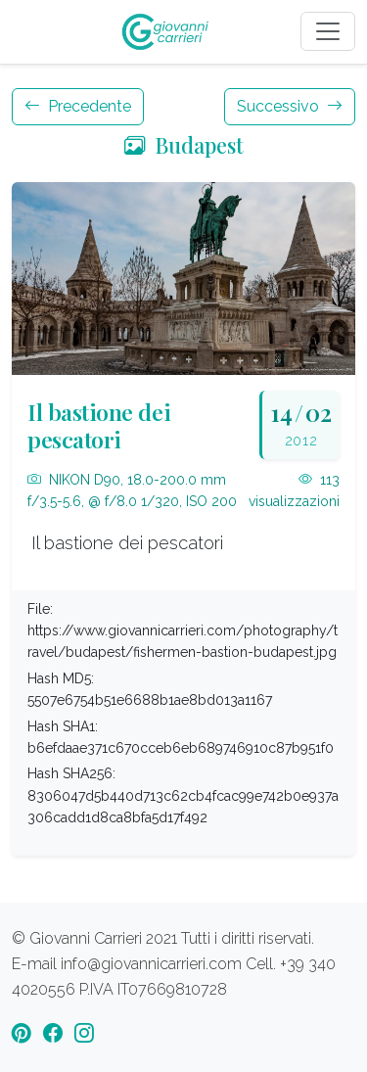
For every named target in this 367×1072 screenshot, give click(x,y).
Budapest (184, 145)
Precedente (77, 106)
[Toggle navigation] (327, 31)
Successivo (290, 106)
